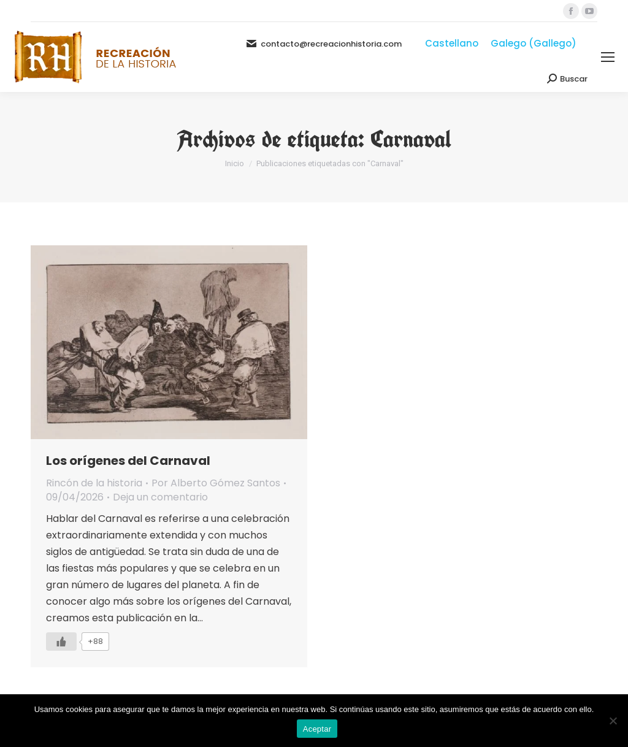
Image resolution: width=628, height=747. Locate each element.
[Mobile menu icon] (608, 57)
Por (215, 483)
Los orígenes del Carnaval (128, 460)
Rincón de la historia (94, 483)
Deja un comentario (160, 497)
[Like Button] (61, 641)
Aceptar (317, 729)
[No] (613, 720)
